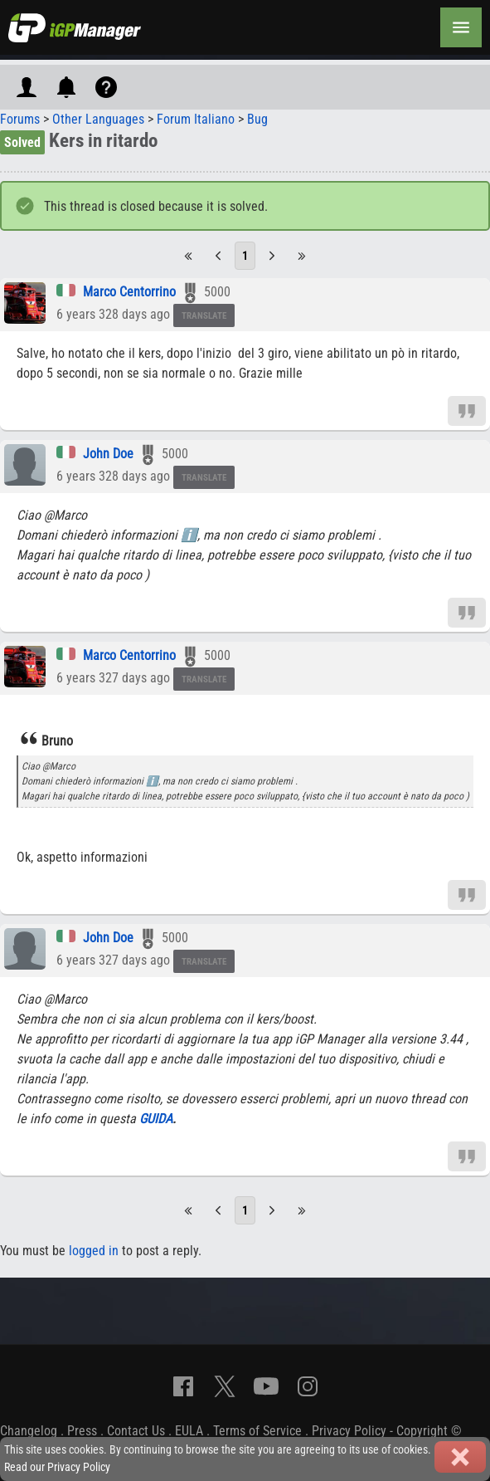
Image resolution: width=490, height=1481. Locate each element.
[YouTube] (266, 1386)
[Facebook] (183, 1386)
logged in (94, 1251)
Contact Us (136, 1431)
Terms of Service (257, 1431)
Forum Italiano (196, 119)
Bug (257, 119)
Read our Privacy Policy (57, 1467)
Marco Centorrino (129, 292)
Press (82, 1431)
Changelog (28, 1431)
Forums (20, 119)
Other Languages (98, 119)
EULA (189, 1431)
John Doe (108, 454)
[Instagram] (307, 1386)
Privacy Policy (349, 1431)
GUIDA (155, 1119)
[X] (224, 1386)
